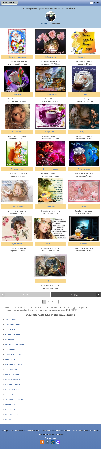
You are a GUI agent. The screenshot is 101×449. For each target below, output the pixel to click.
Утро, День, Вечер (12, 324)
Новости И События (13, 379)
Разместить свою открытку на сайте (56, 430)
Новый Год (9, 419)
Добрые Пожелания (13, 354)
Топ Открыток (11, 319)
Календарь (9, 339)
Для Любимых (11, 369)
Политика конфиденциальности (85, 430)
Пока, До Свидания (13, 414)
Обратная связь (33, 430)
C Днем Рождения (12, 334)
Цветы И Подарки (12, 384)
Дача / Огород (11, 394)
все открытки (9, 3)
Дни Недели (10, 329)
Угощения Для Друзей (14, 399)
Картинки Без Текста (13, 364)
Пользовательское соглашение (50, 434)
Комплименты (11, 404)
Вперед (74, 294)
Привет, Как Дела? (12, 389)
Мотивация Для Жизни (14, 344)
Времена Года (11, 359)
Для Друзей (10, 349)
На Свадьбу (10, 409)
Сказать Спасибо (12, 374)
